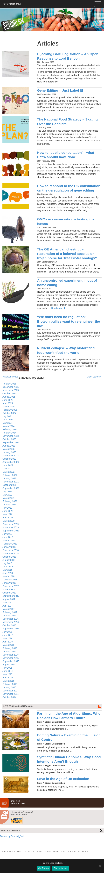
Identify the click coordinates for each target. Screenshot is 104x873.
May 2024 (7, 423)
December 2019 (10, 524)
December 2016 (10, 618)
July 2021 (7, 491)
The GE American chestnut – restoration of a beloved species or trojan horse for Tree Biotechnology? (67, 253)
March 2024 (8, 426)
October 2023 (9, 439)
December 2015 (10, 654)
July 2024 (7, 416)
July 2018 (7, 563)
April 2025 (7, 403)
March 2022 (8, 472)
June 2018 (7, 566)
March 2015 (8, 681)
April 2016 (7, 641)
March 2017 (8, 609)
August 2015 (8, 664)
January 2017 (9, 615)
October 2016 (9, 625)
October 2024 (9, 413)
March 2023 (8, 449)
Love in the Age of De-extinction (63, 779)
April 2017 (7, 605)
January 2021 (9, 504)
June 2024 (7, 419)
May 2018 (7, 570)
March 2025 (8, 406)
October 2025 (9, 393)
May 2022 (7, 468)
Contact (29, 852)
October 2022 (9, 458)
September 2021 (10, 488)
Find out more (60, 868)
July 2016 (7, 632)
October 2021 (9, 485)
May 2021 (7, 494)
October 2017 (9, 592)
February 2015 (9, 684)
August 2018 (8, 560)
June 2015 (7, 671)
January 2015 (9, 687)
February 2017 (9, 612)
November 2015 (10, 658)
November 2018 (10, 553)
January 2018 (9, 583)
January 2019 (9, 547)
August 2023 (8, 445)
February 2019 (9, 543)
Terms (39, 852)
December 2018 (10, 550)
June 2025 (7, 400)
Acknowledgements (78, 852)
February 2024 (9, 429)
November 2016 (10, 622)
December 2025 (10, 387)
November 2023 (10, 436)
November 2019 (10, 527)
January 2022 (9, 478)
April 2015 (7, 677)
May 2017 (7, 602)
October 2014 (9, 697)
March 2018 (8, 576)
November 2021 (10, 481)
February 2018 (9, 579)
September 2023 (10, 442)
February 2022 (9, 475)
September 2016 (10, 628)
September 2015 (10, 661)
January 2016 (9, 651)
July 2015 (7, 667)
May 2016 (7, 638)
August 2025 (8, 396)
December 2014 (10, 690)
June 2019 (7, 537)
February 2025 (9, 409)
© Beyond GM (8, 852)
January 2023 (9, 452)
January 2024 (9, 432)
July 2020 (7, 507)
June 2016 (7, 635)
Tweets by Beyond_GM (12, 836)
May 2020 (7, 514)
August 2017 (8, 599)
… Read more (56, 308)
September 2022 (10, 462)
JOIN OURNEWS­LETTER (18, 802)
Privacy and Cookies (55, 852)
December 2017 (10, 586)
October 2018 (9, 556)
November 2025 (10, 390)
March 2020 (8, 521)
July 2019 (7, 534)
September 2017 (10, 596)
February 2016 (9, 648)
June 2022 (7, 465)
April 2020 (7, 517)
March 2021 (8, 498)
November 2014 (10, 694)
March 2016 (8, 645)
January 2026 (9, 383)
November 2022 (10, 455)
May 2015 (7, 674)
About (20, 852)
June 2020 (7, 511)
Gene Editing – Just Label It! (60, 90)
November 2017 (10, 589)
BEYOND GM (12, 4)
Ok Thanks (43, 868)
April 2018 (7, 573)
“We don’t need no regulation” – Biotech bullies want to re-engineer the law (68, 321)
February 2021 (9, 501)
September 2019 (10, 530)
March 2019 (8, 540)
